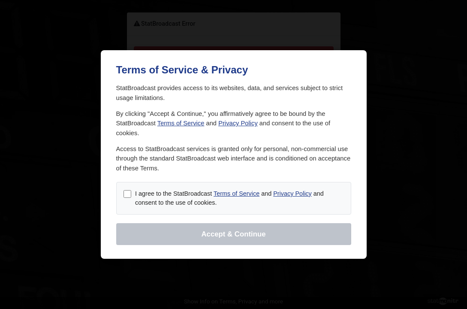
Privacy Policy (238, 123)
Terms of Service (181, 123)
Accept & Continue (233, 234)
